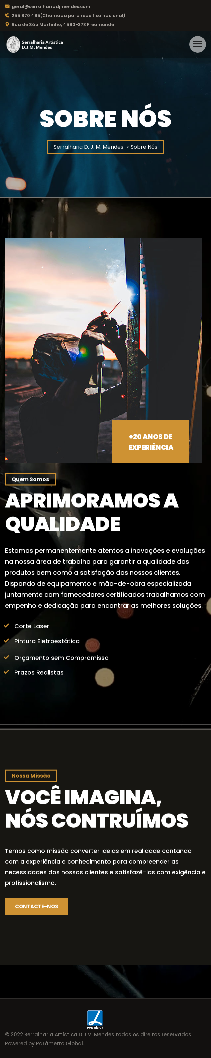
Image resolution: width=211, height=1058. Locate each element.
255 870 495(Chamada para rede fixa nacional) (65, 15)
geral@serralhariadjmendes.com (47, 6)
